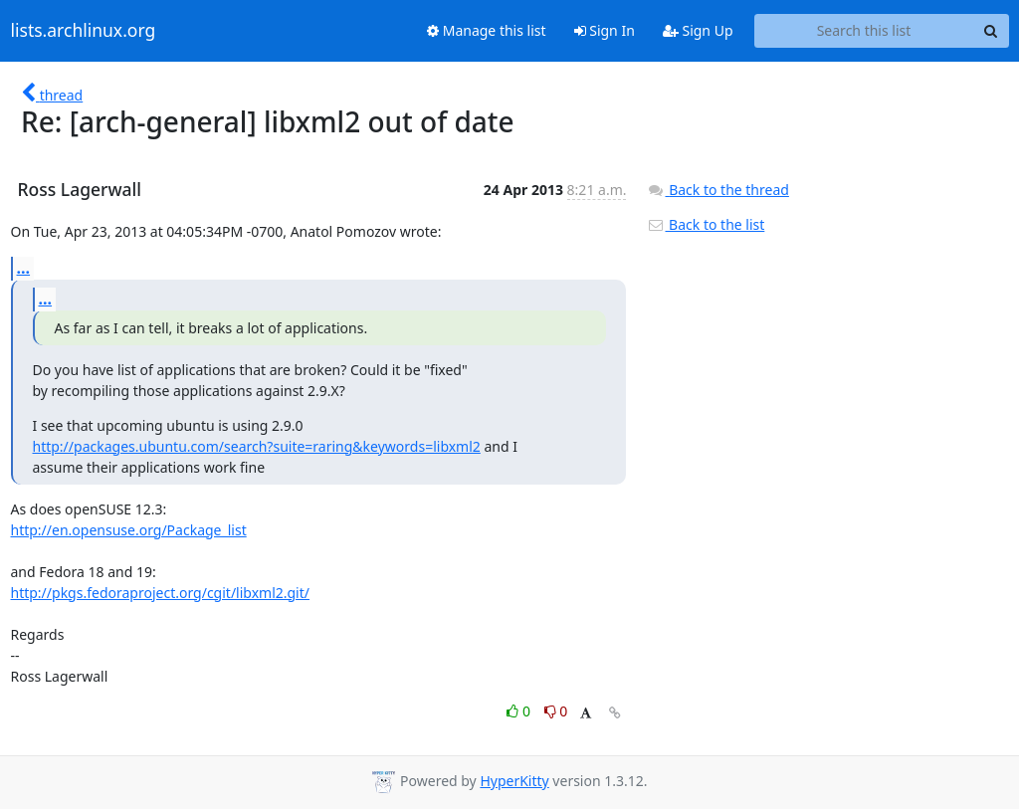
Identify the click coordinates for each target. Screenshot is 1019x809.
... (24, 268)
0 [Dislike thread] (556, 711)
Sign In (604, 30)
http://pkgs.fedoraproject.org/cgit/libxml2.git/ (160, 592)
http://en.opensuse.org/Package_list (129, 529)
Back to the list (705, 224)
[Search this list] (864, 31)
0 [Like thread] (520, 711)
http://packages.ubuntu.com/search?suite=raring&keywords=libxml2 (257, 446)
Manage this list (486, 30)
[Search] (991, 31)
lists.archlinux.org (83, 31)
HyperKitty (514, 780)
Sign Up (698, 30)
